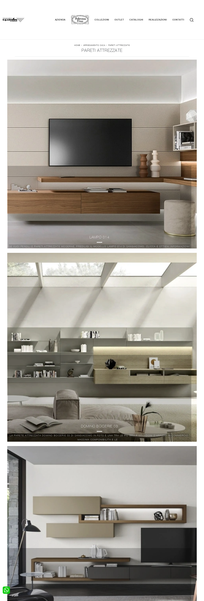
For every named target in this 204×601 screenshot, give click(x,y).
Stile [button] (113, 61)
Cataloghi (142, 9)
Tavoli (64, 551)
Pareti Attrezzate (119, 29)
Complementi (112, 551)
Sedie (64, 554)
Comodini (22, 554)
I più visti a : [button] (140, 61)
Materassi (110, 554)
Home (77, 29)
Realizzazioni (163, 9)
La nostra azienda (159, 544)
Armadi (21, 551)
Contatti (184, 9)
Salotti (64, 544)
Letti (20, 544)
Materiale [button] (86, 61)
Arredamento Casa (94, 29)
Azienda (65, 9)
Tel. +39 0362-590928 (129, 566)
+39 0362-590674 (156, 566)
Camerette (23, 547)
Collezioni (107, 9)
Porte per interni (114, 544)
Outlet (124, 9)
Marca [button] (59, 61)
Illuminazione (112, 547)
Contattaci (154, 547)
